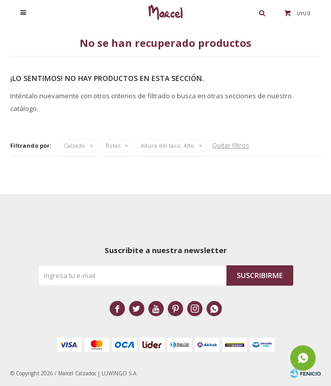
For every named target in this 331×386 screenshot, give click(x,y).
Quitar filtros (230, 145)
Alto (167, 145)
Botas (113, 145)
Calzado (74, 145)
